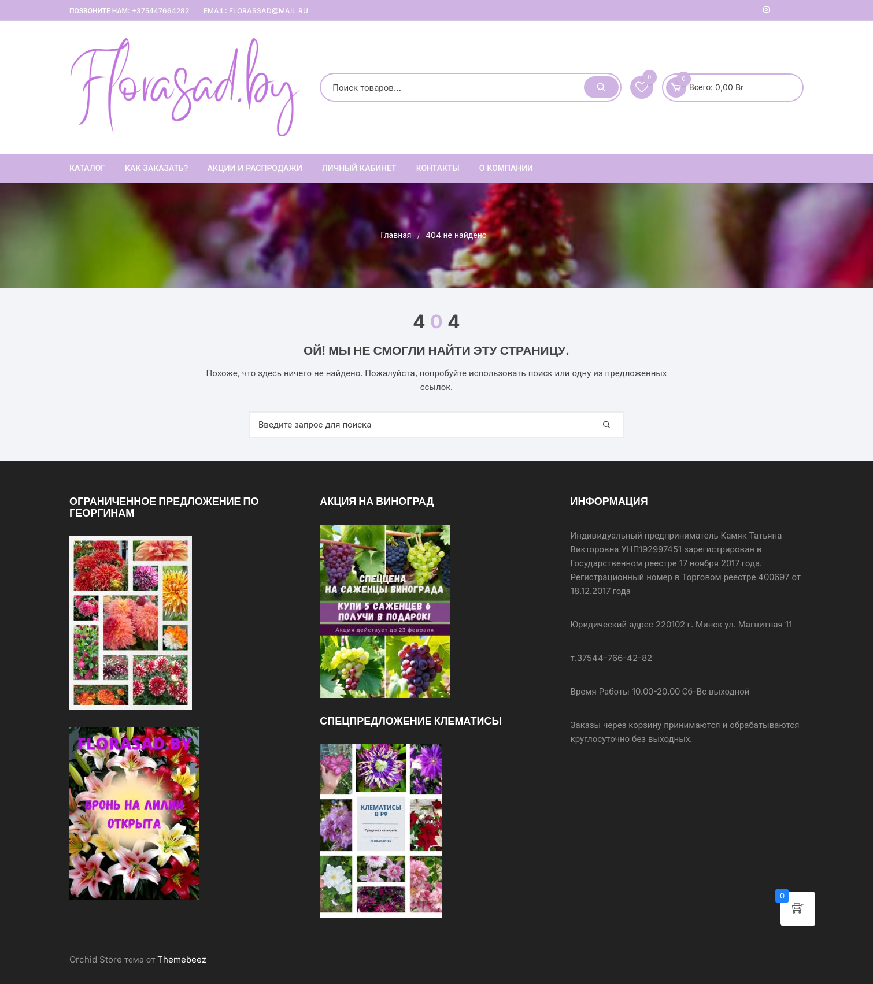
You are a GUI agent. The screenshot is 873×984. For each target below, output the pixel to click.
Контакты (438, 168)
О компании (506, 168)
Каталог (87, 168)
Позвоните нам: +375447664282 (129, 10)
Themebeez (181, 959)
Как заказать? (156, 168)
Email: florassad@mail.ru (256, 10)
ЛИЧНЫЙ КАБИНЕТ (359, 168)
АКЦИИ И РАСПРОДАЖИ (255, 168)
